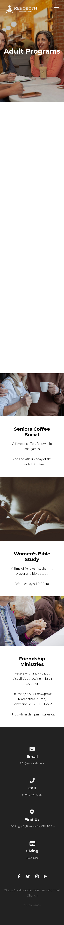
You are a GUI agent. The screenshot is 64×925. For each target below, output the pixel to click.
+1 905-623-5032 (32, 794)
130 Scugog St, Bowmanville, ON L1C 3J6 (32, 826)
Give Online (32, 857)
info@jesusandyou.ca (32, 763)
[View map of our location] (32, 811)
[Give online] (32, 842)
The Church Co (32, 905)
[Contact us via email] (32, 748)
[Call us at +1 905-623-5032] (32, 779)
